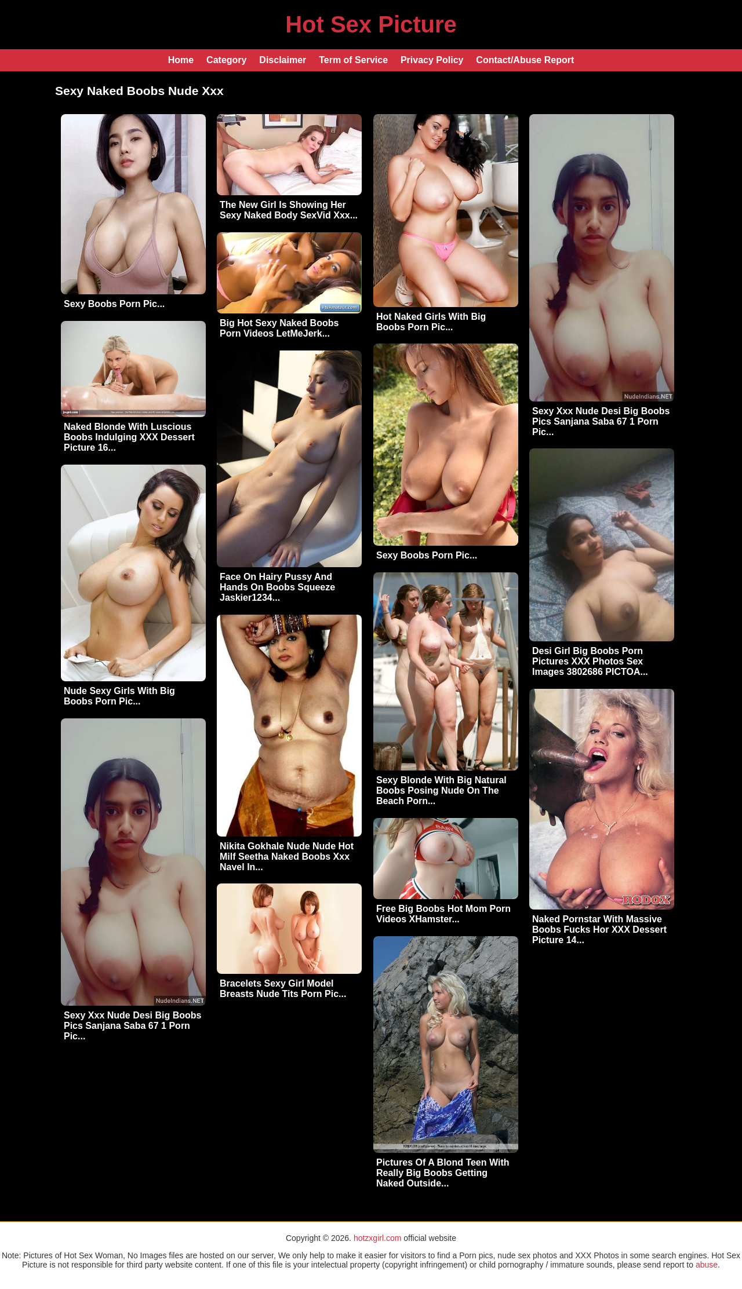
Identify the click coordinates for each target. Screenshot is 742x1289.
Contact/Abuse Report (525, 60)
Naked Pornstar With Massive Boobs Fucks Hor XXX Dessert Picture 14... (599, 929)
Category (226, 60)
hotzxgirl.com (377, 1238)
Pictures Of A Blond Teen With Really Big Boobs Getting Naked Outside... (443, 1172)
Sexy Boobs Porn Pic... (114, 304)
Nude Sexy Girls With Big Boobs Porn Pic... (119, 696)
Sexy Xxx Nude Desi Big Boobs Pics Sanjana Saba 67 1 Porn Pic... (601, 421)
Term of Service (353, 60)
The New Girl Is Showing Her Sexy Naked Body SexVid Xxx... (289, 210)
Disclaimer (282, 60)
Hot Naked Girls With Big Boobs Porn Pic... (431, 322)
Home (181, 60)
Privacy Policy (432, 60)
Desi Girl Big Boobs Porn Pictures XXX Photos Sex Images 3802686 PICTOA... (590, 661)
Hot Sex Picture (371, 24)
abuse (707, 1264)
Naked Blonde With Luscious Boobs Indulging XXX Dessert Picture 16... (129, 437)
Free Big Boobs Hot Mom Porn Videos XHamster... (443, 914)
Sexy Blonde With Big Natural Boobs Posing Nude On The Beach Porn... (441, 790)
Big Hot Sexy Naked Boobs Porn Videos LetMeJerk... (279, 328)
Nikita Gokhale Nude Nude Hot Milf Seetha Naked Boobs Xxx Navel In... (287, 856)
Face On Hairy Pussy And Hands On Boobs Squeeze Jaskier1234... (277, 587)
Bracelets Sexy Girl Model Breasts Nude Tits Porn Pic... (283, 988)
